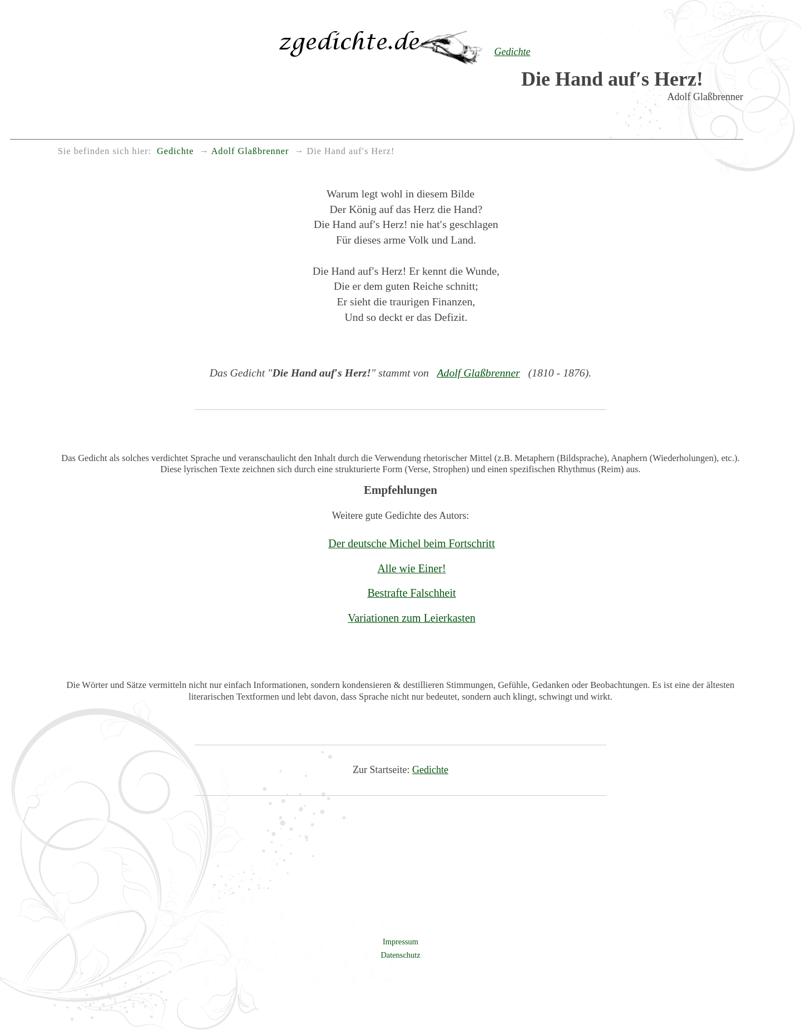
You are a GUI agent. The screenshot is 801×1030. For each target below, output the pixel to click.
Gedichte (430, 769)
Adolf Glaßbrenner (478, 373)
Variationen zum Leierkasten (412, 618)
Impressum (400, 941)
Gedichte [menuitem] (175, 151)
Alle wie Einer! (411, 568)
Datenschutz (400, 954)
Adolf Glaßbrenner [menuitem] (250, 151)
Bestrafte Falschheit (411, 593)
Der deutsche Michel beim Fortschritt (411, 543)
